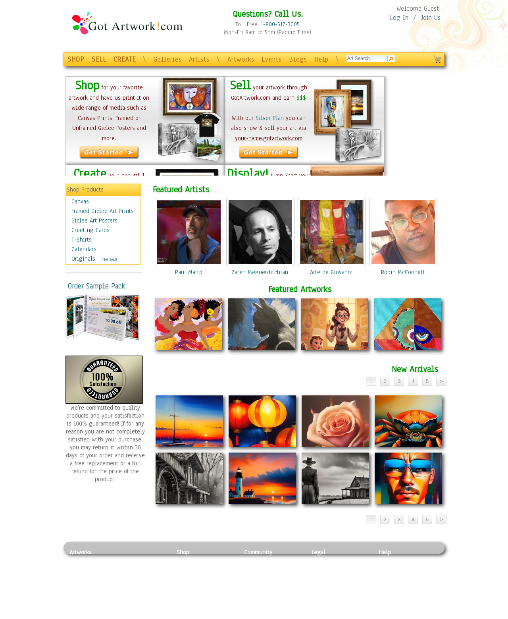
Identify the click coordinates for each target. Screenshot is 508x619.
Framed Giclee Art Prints (102, 211)
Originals (83, 259)
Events (272, 59)
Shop (183, 552)
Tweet (386, 615)
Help (321, 59)
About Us (390, 579)
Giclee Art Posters (94, 220)
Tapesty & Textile (143, 597)
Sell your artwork (266, 597)
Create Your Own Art (202, 615)
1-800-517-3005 (280, 24)
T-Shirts (81, 240)
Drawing (80, 579)
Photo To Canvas (197, 561)
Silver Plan (270, 118)
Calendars (83, 249)
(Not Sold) (109, 259)
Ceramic (131, 588)
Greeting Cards (90, 230)
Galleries (168, 59)
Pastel (129, 570)
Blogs (298, 59)
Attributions (325, 579)
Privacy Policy (329, 561)
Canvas (80, 201)
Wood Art (132, 579)
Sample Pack (395, 570)
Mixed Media (85, 597)
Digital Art (82, 588)
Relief (128, 561)
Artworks (240, 59)
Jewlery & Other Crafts (145, 614)
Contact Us (392, 561)
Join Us (431, 17)
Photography (85, 570)
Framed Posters (196, 570)
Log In (399, 17)
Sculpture (81, 605)
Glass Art (132, 605)
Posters (186, 579)
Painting (80, 561)
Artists (199, 59)
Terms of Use (328, 570)
